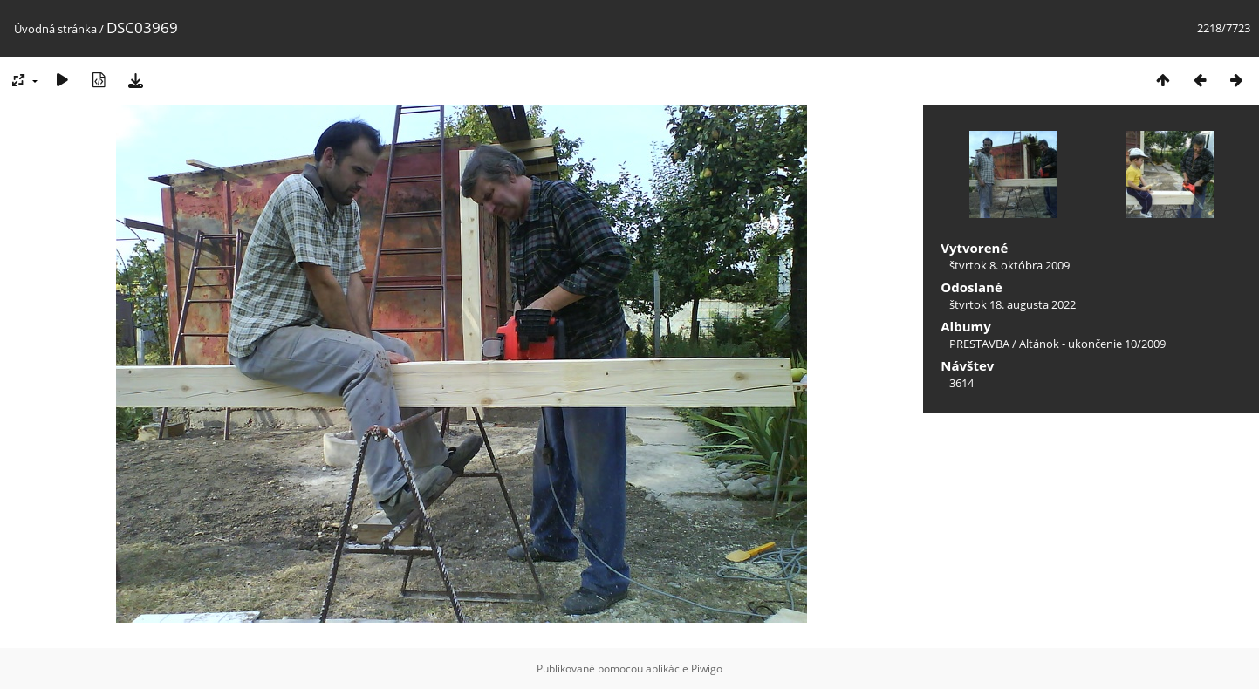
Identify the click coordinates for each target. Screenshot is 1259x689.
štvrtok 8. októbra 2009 (1009, 265)
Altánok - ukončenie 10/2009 (1092, 343)
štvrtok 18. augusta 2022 (1012, 304)
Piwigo (706, 668)
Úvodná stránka (55, 29)
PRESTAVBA (980, 343)
